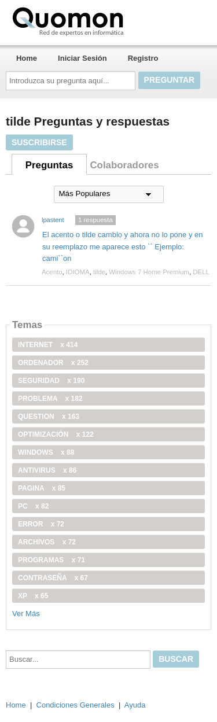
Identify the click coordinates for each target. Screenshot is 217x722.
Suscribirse (39, 142)
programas (51, 560)
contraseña (53, 578)
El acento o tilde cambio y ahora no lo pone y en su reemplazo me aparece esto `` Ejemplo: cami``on (122, 246)
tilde (99, 271)
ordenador (53, 363)
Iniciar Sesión (82, 58)
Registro (143, 58)
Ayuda (135, 705)
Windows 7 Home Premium (149, 271)
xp (33, 596)
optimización (56, 434)
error (41, 524)
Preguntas (49, 165)
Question (48, 416)
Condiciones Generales (75, 705)
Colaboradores (124, 165)
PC (33, 506)
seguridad (51, 381)
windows (46, 452)
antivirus (47, 470)
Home (26, 58)
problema (50, 399)
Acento (52, 271)
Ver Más (26, 613)
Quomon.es (105, 20)
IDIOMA (78, 271)
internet (48, 345)
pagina (41, 488)
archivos (47, 542)
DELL (201, 271)
